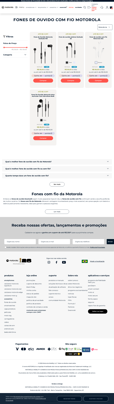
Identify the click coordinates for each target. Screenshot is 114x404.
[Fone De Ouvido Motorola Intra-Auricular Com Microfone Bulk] (43, 117)
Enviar (110, 242)
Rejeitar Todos (69, 399)
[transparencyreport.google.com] (69, 349)
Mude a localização (97, 261)
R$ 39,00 (15, 49)
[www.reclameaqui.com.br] (78, 349)
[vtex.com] (94, 349)
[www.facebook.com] (56, 262)
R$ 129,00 (23, 49)
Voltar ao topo (97, 311)
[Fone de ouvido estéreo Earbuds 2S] (71, 60)
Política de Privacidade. (97, 247)
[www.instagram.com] (49, 262)
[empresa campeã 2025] (73, 354)
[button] (15, 55)
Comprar (43, 81)
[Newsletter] (93, 7)
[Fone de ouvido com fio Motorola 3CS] (98, 60)
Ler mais (57, 212)
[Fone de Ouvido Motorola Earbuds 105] (43, 60)
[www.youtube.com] (64, 262)
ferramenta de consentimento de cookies (27, 396)
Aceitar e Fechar (96, 399)
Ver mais (57, 184)
